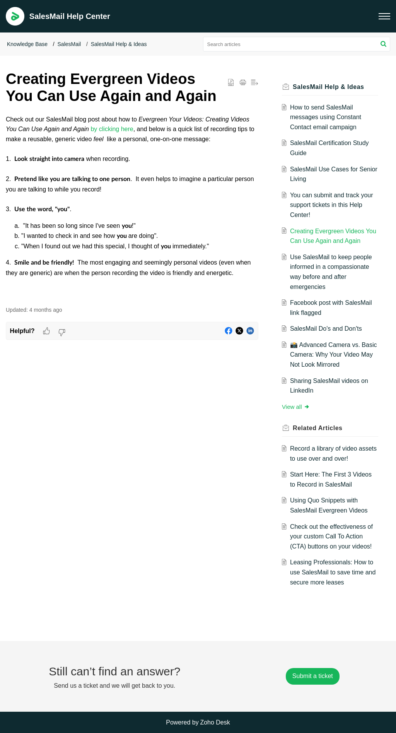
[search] (297, 44)
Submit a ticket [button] (312, 676)
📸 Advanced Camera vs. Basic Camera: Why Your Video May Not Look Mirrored (331, 355)
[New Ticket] (313, 676)
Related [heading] (318, 428)
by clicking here (111, 129)
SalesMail (69, 44)
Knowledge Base (27, 44)
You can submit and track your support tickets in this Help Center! (332, 205)
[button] (384, 16)
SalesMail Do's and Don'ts (327, 328)
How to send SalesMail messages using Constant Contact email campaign (326, 117)
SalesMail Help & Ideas (119, 44)
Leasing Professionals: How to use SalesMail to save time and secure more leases (333, 572)
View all (297, 406)
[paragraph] (132, 206)
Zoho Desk (215, 722)
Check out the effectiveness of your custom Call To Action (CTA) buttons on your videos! (332, 536)
